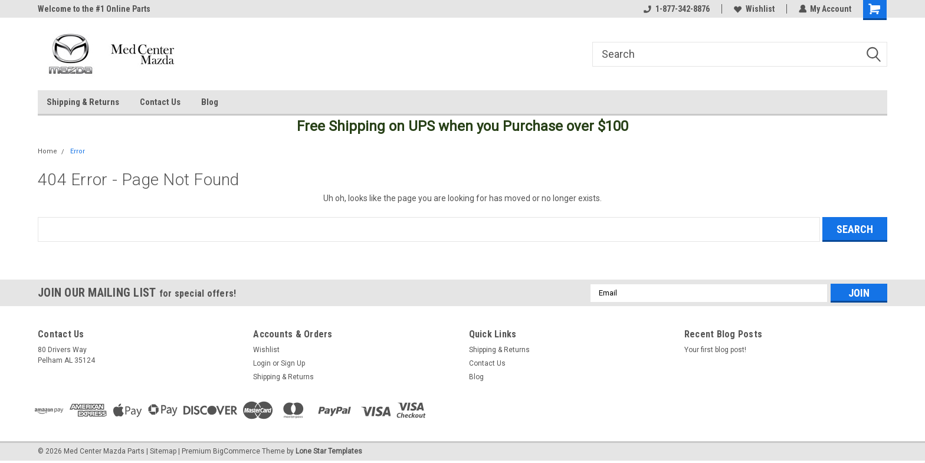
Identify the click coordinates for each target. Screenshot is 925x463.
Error (77, 151)
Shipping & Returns (83, 102)
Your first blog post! (715, 350)
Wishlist (753, 9)
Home (47, 151)
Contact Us (160, 102)
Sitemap (163, 451)
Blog (209, 102)
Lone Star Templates (329, 451)
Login (262, 363)
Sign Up (293, 363)
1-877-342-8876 (676, 9)
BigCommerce (236, 451)
